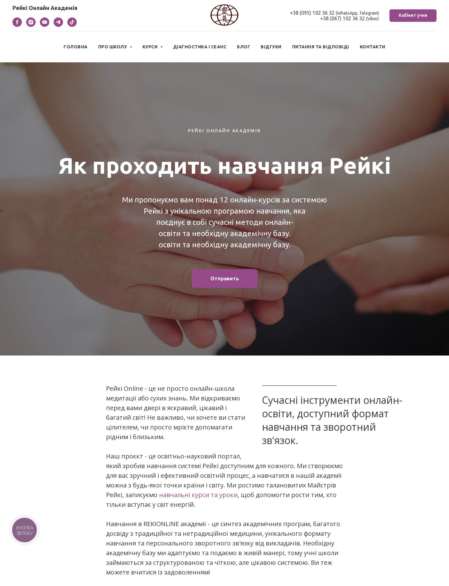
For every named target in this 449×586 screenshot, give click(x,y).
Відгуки (271, 46)
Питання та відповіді (320, 46)
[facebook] (17, 25)
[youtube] (44, 25)
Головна (76, 46)
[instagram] (31, 25)
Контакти (372, 46)
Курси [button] (150, 46)
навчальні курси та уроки (198, 495)
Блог (243, 46)
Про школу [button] (113, 46)
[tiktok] (72, 25)
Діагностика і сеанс (200, 46)
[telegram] (58, 25)
